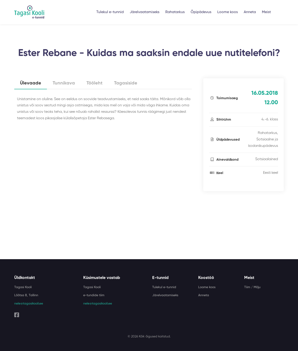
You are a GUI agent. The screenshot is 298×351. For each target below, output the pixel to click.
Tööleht (94, 83)
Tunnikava (64, 83)
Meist (266, 12)
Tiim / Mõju (252, 287)
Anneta (250, 12)
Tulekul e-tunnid (110, 12)
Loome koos (227, 12)
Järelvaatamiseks (144, 12)
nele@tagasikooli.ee (28, 303)
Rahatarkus (175, 12)
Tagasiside (125, 83)
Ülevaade (30, 83)
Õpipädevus (201, 12)
